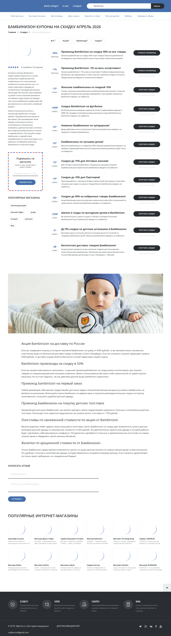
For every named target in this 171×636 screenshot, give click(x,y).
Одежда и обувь (145, 16)
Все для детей (112, 16)
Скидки (77, 6)
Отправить (17, 499)
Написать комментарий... (25, 484)
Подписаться (25, 182)
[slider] (13, 67)
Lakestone (29, 219)
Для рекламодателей (68, 626)
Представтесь (19, 474)
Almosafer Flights (17, 212)
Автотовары (57, 16)
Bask (12, 226)
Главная (12, 32)
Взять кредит (51, 6)
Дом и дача (73, 16)
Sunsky (33, 212)
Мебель (128, 16)
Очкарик (14, 219)
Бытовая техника (37, 16)
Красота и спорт (92, 16)
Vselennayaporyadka (18, 206)
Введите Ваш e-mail (25, 173)
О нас (66, 6)
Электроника (17, 16)
